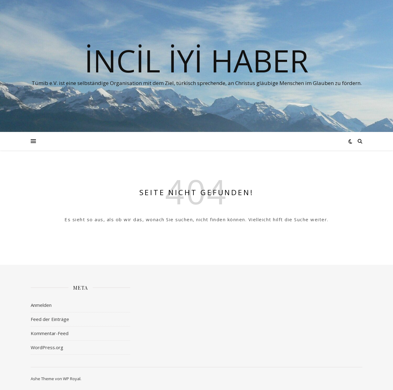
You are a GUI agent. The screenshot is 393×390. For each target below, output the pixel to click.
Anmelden (41, 305)
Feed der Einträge (50, 319)
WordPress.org (47, 347)
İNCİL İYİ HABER (196, 60)
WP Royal (71, 378)
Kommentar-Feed (49, 333)
